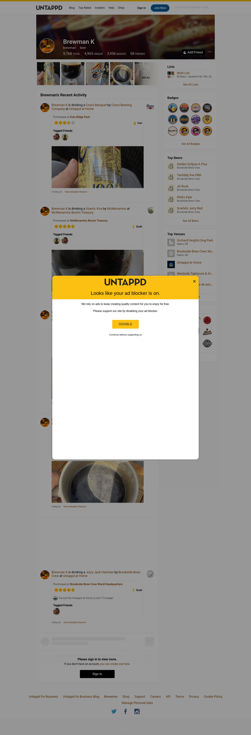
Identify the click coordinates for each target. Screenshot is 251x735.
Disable (125, 324)
